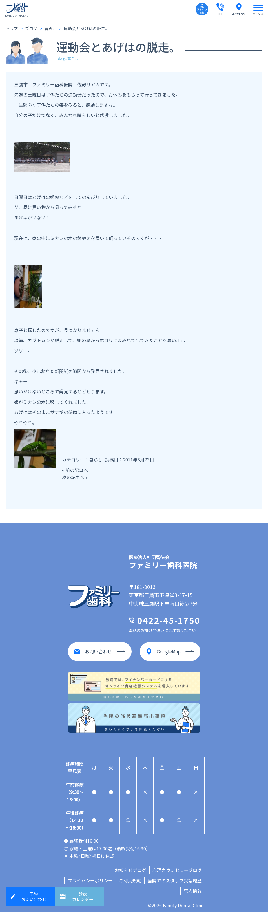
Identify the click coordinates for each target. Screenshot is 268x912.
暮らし (96, 459)
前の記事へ (76, 470)
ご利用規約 (130, 878)
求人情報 (193, 888)
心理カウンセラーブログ (177, 867)
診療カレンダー (83, 895)
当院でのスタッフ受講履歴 (175, 878)
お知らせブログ (130, 867)
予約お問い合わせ (34, 895)
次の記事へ (73, 477)
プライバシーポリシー (90, 878)
